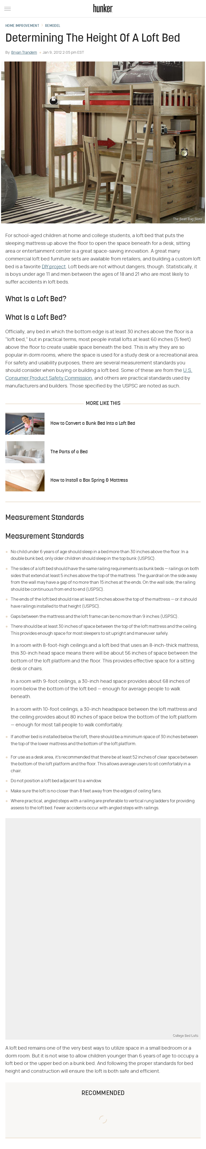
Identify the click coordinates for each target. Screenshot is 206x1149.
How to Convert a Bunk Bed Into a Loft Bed (92, 423)
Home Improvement (22, 26)
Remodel (52, 26)
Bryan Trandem (24, 53)
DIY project (54, 266)
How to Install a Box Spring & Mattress (89, 480)
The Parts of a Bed (69, 452)
